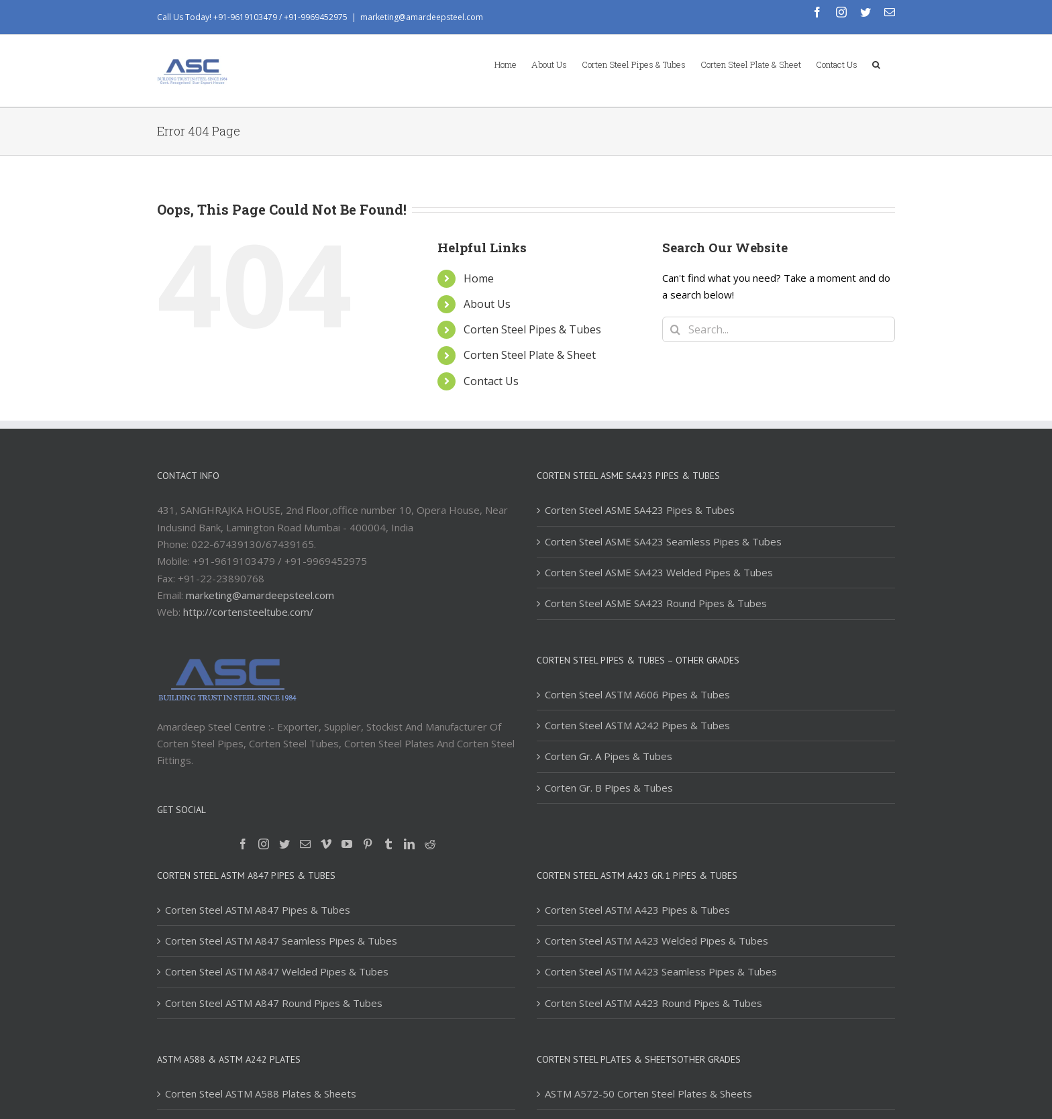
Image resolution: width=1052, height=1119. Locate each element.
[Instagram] (263, 844)
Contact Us (491, 381)
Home (479, 278)
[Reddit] (430, 844)
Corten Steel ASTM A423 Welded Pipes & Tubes (656, 940)
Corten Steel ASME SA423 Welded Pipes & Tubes (659, 572)
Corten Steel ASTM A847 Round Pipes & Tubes (273, 1003)
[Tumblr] (388, 844)
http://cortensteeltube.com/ (248, 612)
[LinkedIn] (409, 844)
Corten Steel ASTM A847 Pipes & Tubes (257, 909)
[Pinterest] (367, 844)
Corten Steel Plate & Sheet (530, 355)
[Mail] (305, 844)
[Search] (876, 64)
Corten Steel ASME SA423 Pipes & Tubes (640, 510)
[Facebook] (243, 844)
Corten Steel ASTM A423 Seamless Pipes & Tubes (661, 971)
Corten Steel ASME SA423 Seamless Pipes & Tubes (663, 541)
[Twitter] (284, 844)
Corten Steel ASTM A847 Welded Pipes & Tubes (276, 971)
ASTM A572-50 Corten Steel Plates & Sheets (648, 1093)
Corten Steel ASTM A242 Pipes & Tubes (637, 725)
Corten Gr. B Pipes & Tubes (609, 787)
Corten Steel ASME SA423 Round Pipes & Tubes (656, 603)
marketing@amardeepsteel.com (421, 17)
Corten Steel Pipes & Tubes (532, 329)
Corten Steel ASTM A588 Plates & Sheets (260, 1093)
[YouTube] (346, 844)
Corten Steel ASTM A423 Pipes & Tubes (637, 909)
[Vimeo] (326, 844)
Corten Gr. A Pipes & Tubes (608, 756)
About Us (487, 304)
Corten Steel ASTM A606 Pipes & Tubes (637, 694)
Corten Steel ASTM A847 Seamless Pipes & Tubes (281, 940)
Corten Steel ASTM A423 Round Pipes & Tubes (653, 1003)
